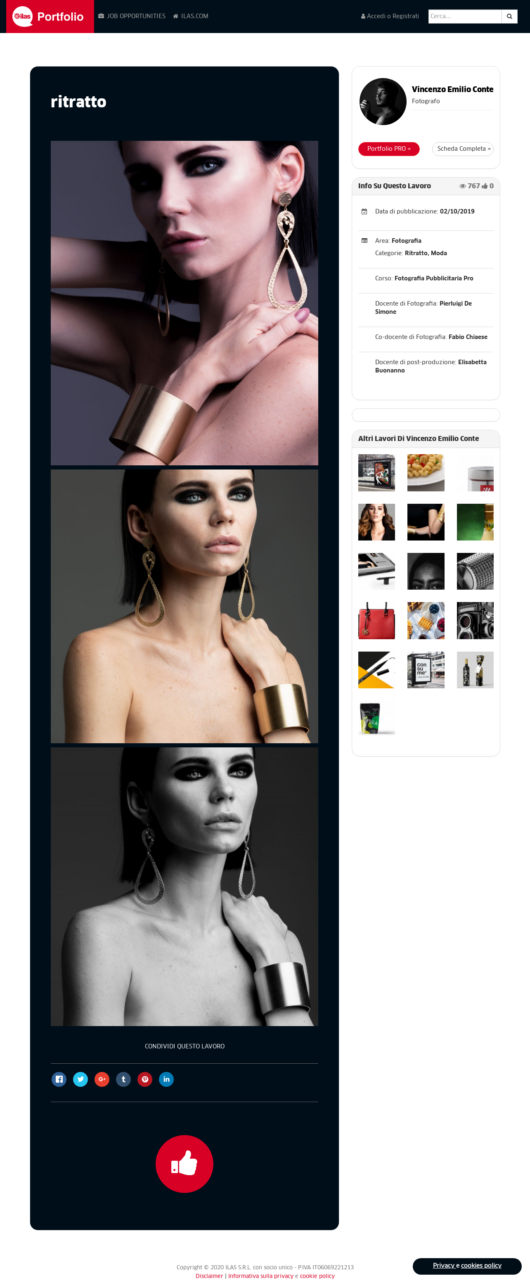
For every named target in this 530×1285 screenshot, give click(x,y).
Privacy (444, 1266)
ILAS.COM (190, 16)
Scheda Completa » (464, 149)
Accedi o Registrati (390, 16)
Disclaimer (209, 1276)
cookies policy (481, 1266)
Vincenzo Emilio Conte (453, 90)
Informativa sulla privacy (261, 1276)
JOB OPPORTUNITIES (131, 16)
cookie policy (317, 1276)
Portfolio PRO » (389, 149)
